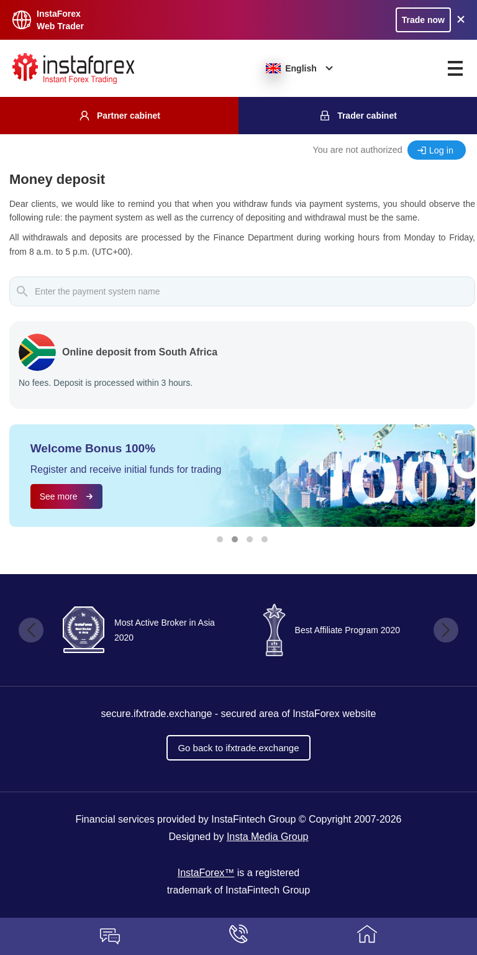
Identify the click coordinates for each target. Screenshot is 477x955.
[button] (220, 539)
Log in (441, 150)
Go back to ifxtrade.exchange (238, 748)
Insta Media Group (268, 836)
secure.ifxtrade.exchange (156, 713)
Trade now (423, 20)
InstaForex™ (206, 872)
